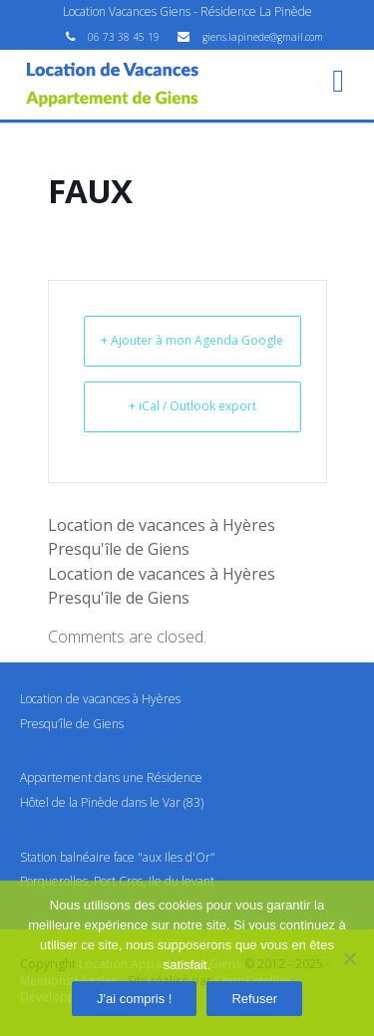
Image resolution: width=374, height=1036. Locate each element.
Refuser (254, 998)
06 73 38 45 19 (125, 37)
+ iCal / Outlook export (192, 405)
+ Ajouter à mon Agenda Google (192, 340)
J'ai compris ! (134, 998)
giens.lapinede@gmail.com (262, 37)
